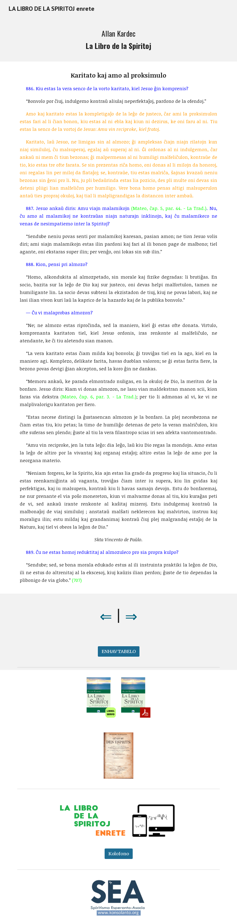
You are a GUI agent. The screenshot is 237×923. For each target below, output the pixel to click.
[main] (118, 39)
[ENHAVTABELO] (118, 651)
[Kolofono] (119, 854)
